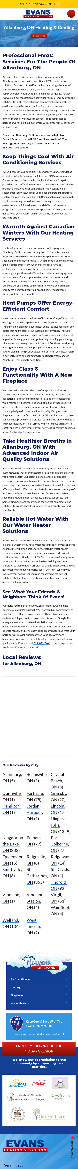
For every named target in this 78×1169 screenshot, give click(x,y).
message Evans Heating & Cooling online (26, 143)
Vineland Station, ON (35, 901)
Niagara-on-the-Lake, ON (13, 844)
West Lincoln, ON (34, 926)
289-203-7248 (10, 147)
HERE (56, 4)
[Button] (39, 35)
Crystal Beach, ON (57, 781)
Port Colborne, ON (60, 844)
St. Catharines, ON (37, 876)
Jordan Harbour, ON (35, 812)
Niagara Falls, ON (58, 825)
